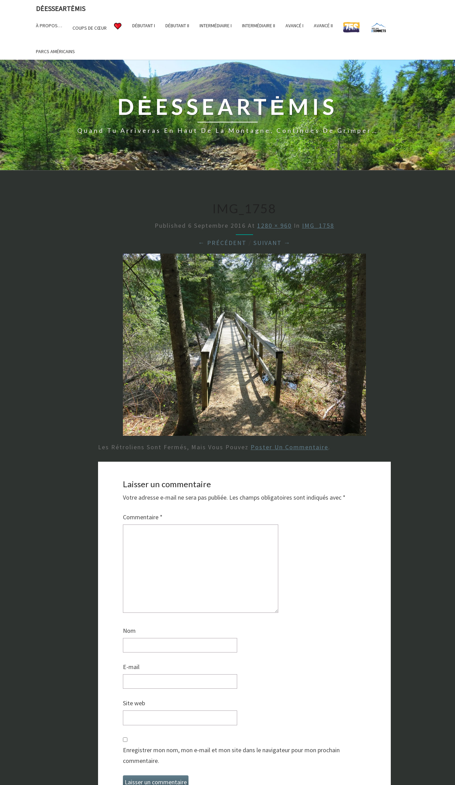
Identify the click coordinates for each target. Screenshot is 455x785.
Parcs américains (55, 51)
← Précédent (222, 243)
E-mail (131, 667)
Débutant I (143, 25)
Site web (134, 703)
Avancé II (323, 25)
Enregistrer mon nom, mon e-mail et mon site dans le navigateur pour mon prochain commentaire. (231, 755)
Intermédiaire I (216, 25)
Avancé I (294, 25)
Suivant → (272, 243)
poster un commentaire (289, 447)
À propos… (49, 25)
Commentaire (143, 517)
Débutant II (177, 25)
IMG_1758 (318, 225)
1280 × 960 (274, 225)
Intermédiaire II (258, 25)
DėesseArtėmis (60, 8)
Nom (129, 631)
